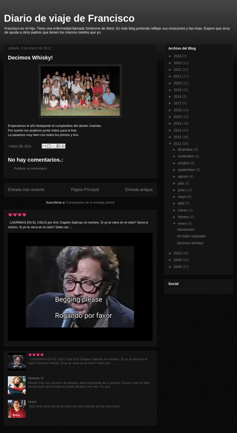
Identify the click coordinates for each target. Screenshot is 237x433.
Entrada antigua (139, 190)
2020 (178, 83)
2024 (178, 56)
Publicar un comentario (30, 168)
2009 (178, 260)
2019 (178, 90)
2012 (178, 137)
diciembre (186, 149)
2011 (178, 144)
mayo (182, 197)
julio (181, 183)
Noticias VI (35, 378)
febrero (184, 217)
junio (182, 190)
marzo (183, 210)
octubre (184, 163)
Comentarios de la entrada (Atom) (90, 202)
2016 (178, 110)
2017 (178, 103)
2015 (178, 117)
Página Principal (85, 190)
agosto (183, 176)
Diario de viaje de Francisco (69, 18)
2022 (178, 70)
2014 (178, 123)
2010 (178, 253)
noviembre (186, 156)
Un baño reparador (191, 236)
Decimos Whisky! (190, 243)
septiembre (187, 170)
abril (181, 203)
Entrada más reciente (26, 190)
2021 (178, 76)
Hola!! (32, 402)
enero (183, 224)
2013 (178, 130)
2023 (178, 63)
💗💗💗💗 (17, 214)
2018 (178, 96)
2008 (178, 267)
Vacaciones (186, 229)
